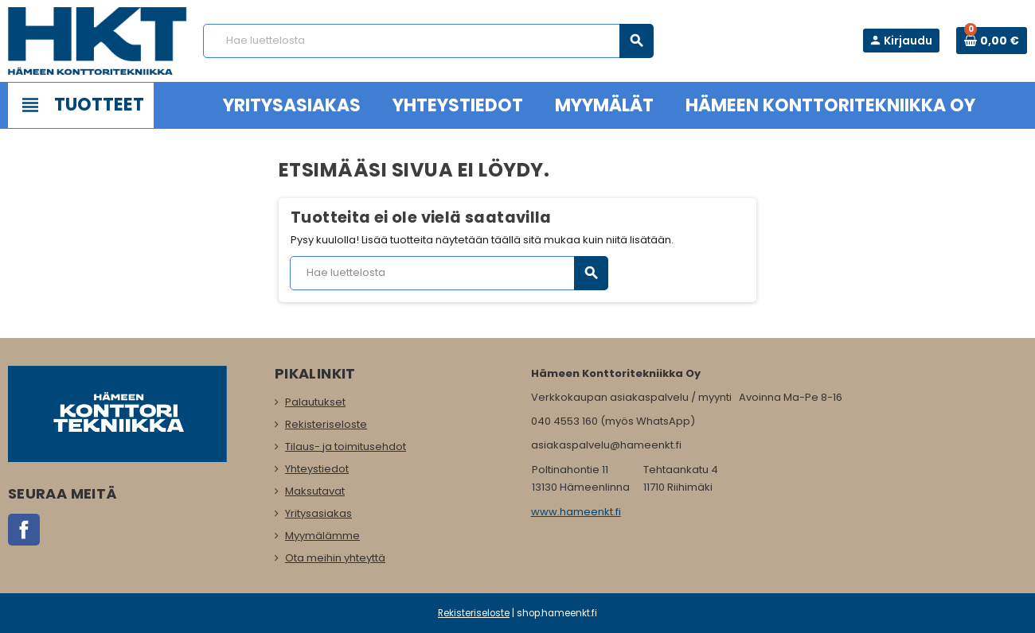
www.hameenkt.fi (576, 511)
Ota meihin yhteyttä (335, 557)
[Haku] (428, 41)
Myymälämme (322, 535)
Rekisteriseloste (326, 424)
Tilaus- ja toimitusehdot (345, 446)
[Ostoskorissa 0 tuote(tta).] (991, 40)
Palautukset (315, 402)
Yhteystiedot (317, 468)
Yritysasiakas (318, 513)
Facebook (24, 530)
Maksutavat (315, 491)
